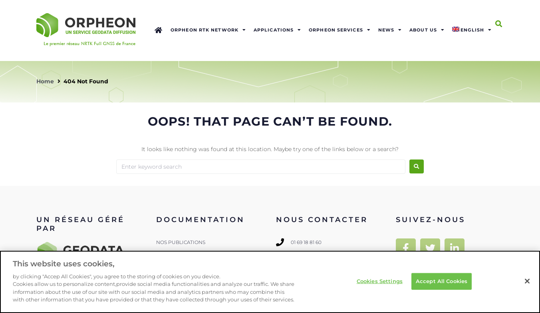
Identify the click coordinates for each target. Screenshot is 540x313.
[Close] (527, 281)
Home (45, 81)
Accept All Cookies (441, 281)
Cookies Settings (380, 281)
